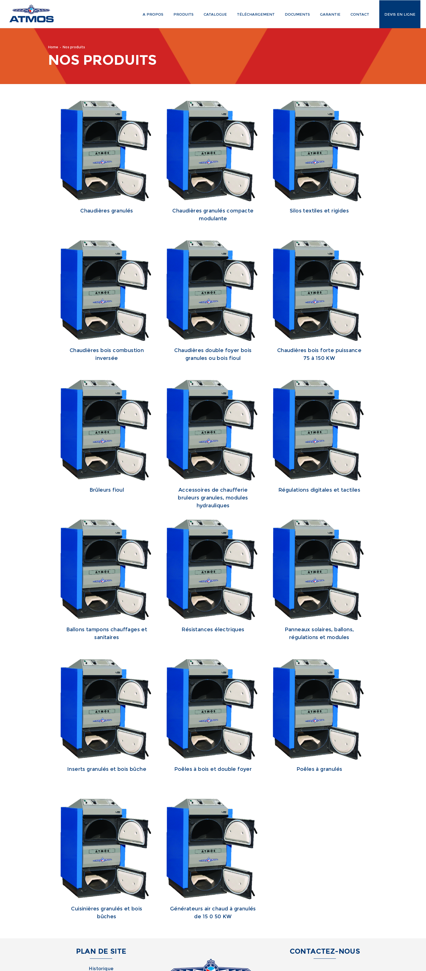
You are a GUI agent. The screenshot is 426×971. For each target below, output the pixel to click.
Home (53, 47)
